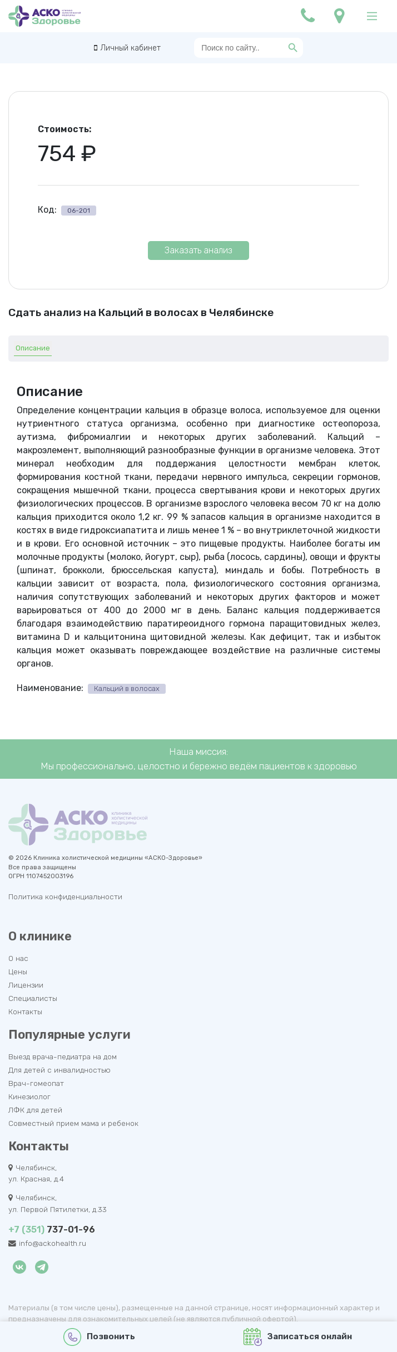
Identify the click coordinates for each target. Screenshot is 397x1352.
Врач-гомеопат (36, 1083)
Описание (33, 348)
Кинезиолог (29, 1096)
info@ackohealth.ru (52, 1243)
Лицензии (25, 984)
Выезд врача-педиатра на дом (62, 1056)
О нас (18, 958)
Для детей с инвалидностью (59, 1069)
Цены (17, 971)
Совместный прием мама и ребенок (73, 1123)
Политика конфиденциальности (65, 896)
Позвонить (99, 1337)
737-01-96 (51, 1229)
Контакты (25, 1011)
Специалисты (32, 998)
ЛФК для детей (35, 1109)
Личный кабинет (130, 48)
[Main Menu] (372, 16)
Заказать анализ (198, 250)
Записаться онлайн (298, 1337)
